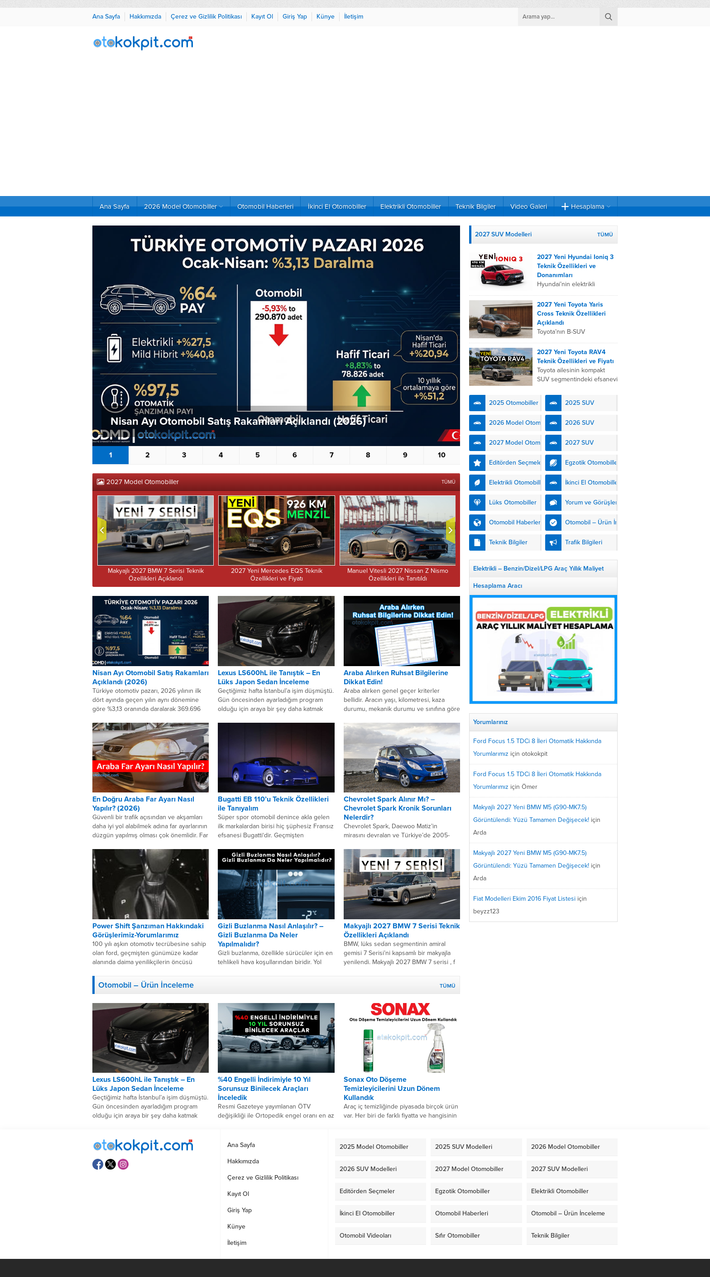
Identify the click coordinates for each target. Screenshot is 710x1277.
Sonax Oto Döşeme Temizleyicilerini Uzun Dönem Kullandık (392, 1088)
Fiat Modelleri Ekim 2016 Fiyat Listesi (524, 899)
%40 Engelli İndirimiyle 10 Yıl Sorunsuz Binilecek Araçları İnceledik (264, 1088)
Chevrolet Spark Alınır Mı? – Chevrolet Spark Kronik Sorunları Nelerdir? (397, 808)
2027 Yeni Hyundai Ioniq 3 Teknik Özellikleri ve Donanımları (575, 266)
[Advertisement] (355, 128)
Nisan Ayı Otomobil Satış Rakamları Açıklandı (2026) (238, 421)
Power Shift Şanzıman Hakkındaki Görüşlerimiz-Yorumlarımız (148, 931)
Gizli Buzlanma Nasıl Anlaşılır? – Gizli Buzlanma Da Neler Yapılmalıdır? (270, 935)
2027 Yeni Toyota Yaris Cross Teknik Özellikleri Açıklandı (571, 313)
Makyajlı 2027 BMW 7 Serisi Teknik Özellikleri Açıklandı (156, 574)
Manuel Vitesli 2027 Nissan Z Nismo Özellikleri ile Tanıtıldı (397, 574)
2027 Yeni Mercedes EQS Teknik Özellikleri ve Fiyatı (276, 574)
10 (442, 455)
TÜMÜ (448, 482)
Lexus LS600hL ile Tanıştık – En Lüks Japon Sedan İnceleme (269, 677)
